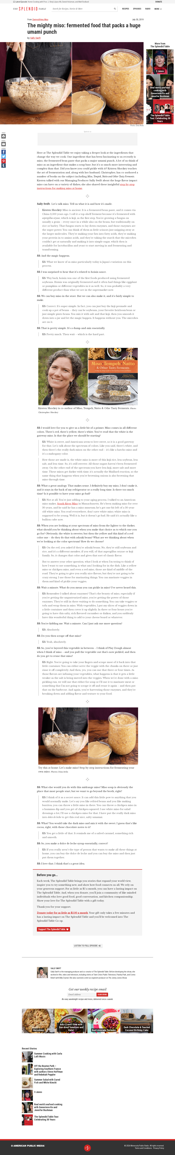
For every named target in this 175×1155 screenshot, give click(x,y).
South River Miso (67, 503)
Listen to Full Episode (87, 945)
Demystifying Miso (40, 19)
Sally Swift (35, 37)
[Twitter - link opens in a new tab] (3, 156)
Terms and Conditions (143, 1148)
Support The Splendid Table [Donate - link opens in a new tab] (53, 929)
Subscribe (102, 994)
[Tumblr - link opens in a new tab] (3, 165)
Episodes (137, 9)
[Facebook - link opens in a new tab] (3, 152)
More (158, 9)
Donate (158, 2)
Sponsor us (87, 132)
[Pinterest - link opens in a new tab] (3, 161)
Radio (147, 9)
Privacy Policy (158, 1148)
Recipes (125, 9)
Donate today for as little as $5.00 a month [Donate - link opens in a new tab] (62, 912)
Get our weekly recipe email (88, 989)
